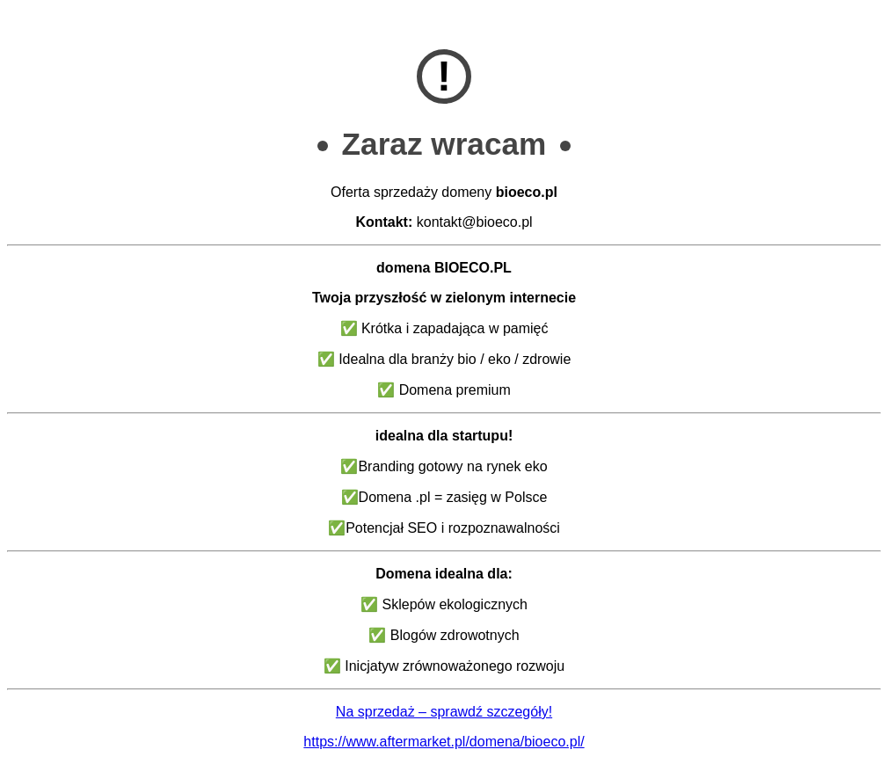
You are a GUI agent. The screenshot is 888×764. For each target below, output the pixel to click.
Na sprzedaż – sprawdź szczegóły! (444, 711)
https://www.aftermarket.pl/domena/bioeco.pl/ (443, 741)
